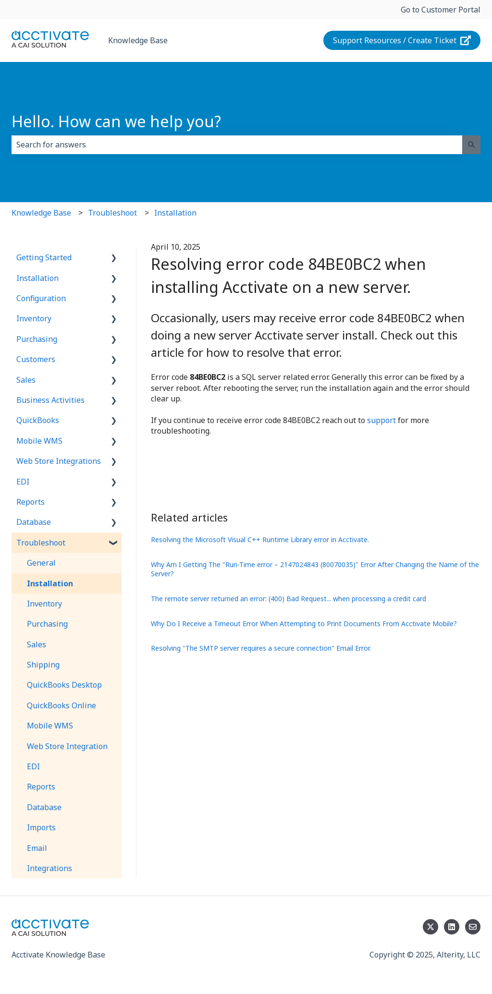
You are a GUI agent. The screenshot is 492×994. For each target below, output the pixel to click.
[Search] (471, 144)
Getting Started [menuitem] (44, 257)
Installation (175, 212)
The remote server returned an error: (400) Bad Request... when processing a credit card (288, 598)
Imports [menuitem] (41, 827)
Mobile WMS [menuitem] (39, 441)
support (382, 420)
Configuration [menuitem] (41, 298)
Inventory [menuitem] (33, 318)
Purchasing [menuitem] (36, 339)
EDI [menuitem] (22, 481)
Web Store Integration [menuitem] (67, 746)
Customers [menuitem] (35, 359)
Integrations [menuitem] (49, 868)
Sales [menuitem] (26, 380)
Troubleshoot (112, 212)
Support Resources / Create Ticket (402, 40)
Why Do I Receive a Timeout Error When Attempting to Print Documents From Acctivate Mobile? (304, 623)
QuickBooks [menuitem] (37, 420)
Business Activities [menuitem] (50, 400)
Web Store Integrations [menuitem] (58, 461)
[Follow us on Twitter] (430, 926)
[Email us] (472, 926)
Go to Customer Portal (440, 9)
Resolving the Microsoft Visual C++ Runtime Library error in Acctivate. (260, 539)
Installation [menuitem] (37, 278)
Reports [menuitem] (30, 502)
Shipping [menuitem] (43, 664)
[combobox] (237, 144)
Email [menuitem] (37, 848)
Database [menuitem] (33, 522)
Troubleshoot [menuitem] (40, 542)
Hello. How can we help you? (116, 121)
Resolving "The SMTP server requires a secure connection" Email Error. (261, 648)
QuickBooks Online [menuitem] (61, 705)
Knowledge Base (138, 40)
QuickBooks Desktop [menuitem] (64, 684)
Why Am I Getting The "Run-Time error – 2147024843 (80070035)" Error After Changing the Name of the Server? (315, 569)
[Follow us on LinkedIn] (451, 926)
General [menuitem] (41, 563)
